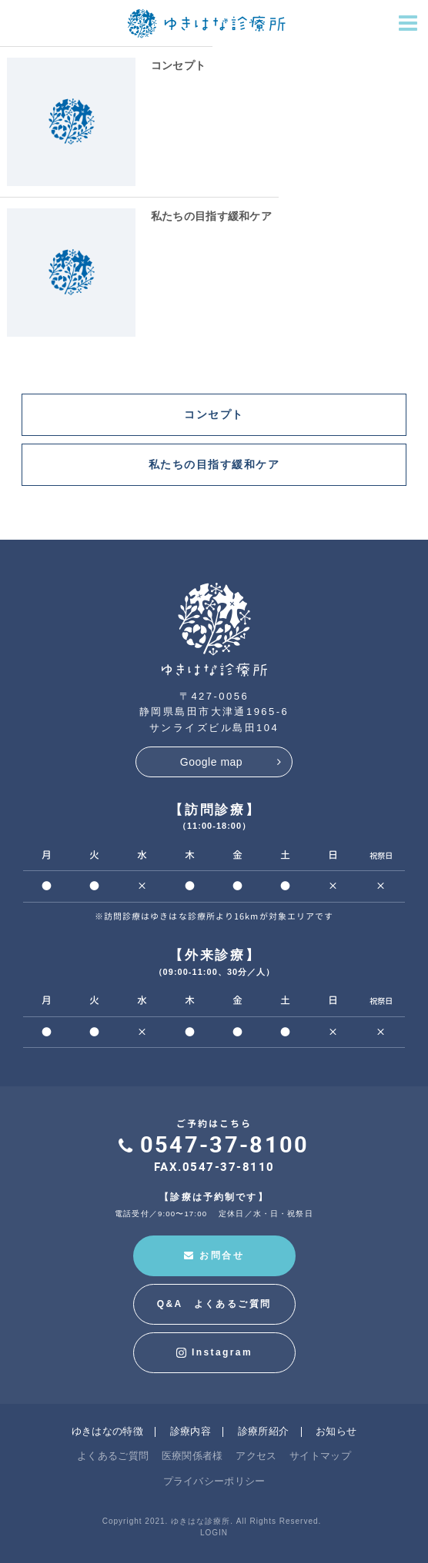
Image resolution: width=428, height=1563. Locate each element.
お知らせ (336, 1431)
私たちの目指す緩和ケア (211, 216)
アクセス (256, 1456)
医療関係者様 (192, 1456)
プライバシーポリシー (214, 1481)
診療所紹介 (263, 1431)
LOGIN (214, 1532)
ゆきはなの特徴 (107, 1431)
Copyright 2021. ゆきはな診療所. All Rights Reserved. (212, 1521)
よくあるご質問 (113, 1456)
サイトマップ (320, 1456)
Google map (211, 762)
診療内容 (190, 1431)
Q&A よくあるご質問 (214, 1304)
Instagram (214, 1352)
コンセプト (178, 65)
